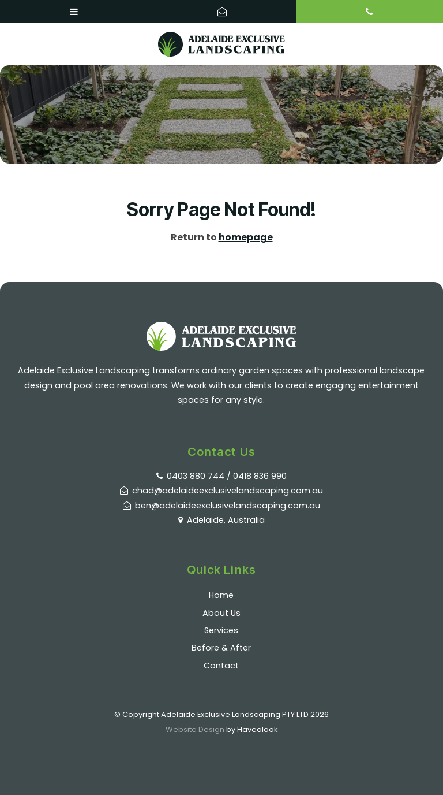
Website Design (195, 729)
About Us (221, 613)
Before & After (221, 647)
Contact (221, 665)
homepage (246, 237)
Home (221, 595)
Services (221, 630)
